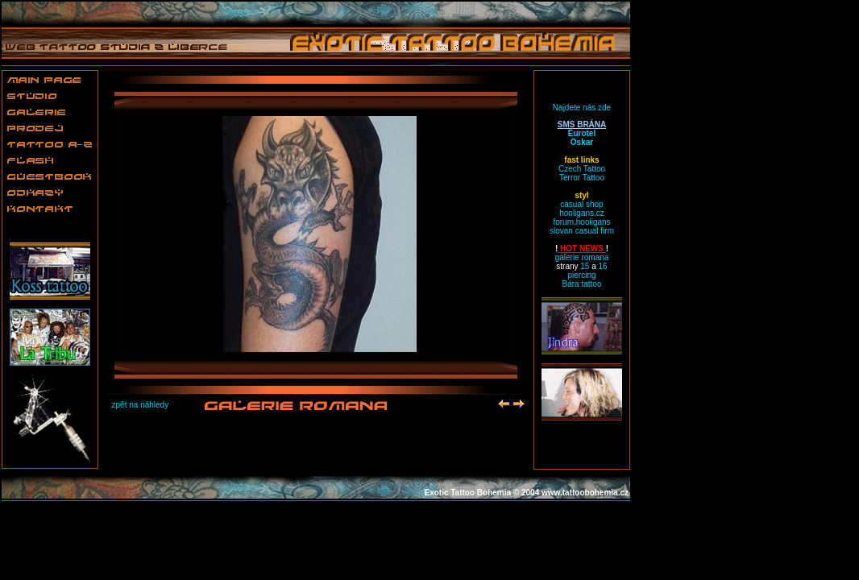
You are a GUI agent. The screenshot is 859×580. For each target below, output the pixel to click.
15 (584, 266)
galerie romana (582, 257)
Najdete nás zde (582, 107)
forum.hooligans (581, 222)
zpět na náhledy (140, 404)
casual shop (581, 204)
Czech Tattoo (581, 168)
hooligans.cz (581, 213)
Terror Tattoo (581, 177)
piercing (581, 275)
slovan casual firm (582, 230)
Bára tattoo (582, 284)
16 (603, 266)
